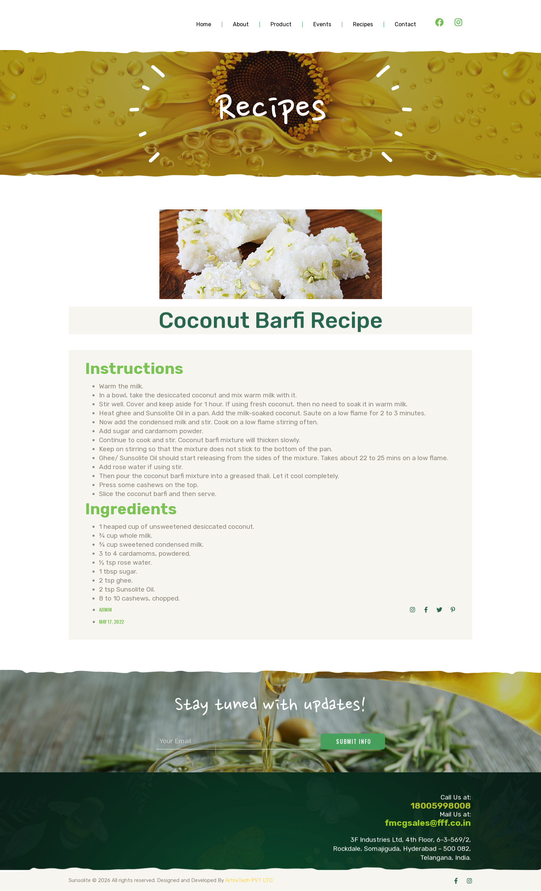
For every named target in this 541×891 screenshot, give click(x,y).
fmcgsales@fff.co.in (428, 823)
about (241, 24)
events (322, 24)
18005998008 (441, 809)
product (281, 24)
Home (203, 24)
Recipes (363, 24)
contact (405, 24)
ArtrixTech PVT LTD (249, 880)
